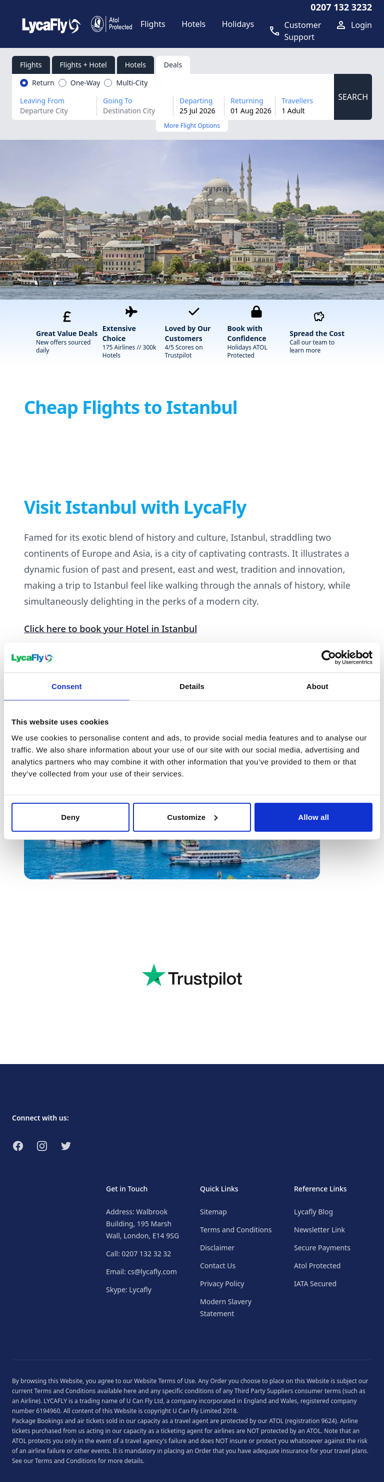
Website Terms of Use (164, 1381)
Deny (70, 816)
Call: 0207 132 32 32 (138, 1253)
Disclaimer (217, 1247)
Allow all (313, 816)
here (130, 1391)
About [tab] (317, 686)
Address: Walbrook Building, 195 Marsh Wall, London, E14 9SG (142, 1223)
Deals (173, 64)
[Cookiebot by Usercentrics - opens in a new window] (328, 657)
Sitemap (213, 1211)
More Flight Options (192, 125)
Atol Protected (317, 1265)
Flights (31, 64)
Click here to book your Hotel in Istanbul (110, 629)
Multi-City (132, 82)
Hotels (135, 64)
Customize (192, 816)
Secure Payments (322, 1247)
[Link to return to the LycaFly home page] (51, 24)
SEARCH (353, 96)
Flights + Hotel (83, 64)
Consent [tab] (67, 686)
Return (43, 82)
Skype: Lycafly (129, 1289)
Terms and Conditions (236, 1229)
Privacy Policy (222, 1283)
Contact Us (218, 1265)
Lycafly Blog (313, 1211)
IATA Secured (315, 1283)
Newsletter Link (319, 1229)
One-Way (85, 82)
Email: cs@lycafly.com (141, 1271)
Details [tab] (192, 686)
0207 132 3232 (341, 7)
